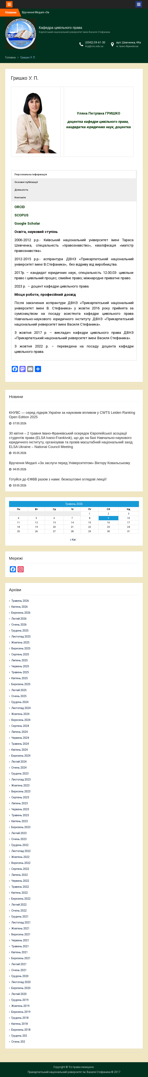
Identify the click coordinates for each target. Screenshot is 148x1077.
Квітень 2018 (19, 1023)
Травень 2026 (20, 600)
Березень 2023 (20, 827)
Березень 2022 (20, 898)
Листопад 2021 (21, 922)
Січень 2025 (19, 696)
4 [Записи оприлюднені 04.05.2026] (18, 518)
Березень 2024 (20, 755)
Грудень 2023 (20, 773)
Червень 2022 (20, 880)
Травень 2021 (20, 946)
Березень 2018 (20, 1029)
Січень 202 (18, 1041)
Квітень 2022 (19, 892)
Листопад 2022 (21, 851)
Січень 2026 (19, 624)
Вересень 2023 (20, 791)
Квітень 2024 (19, 749)
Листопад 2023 (21, 779)
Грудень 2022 (20, 845)
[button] (74, 174)
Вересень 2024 (20, 719)
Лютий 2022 (19, 904)
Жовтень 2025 (20, 642)
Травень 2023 (20, 815)
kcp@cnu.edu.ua (94, 46)
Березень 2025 (20, 684)
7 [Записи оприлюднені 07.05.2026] (72, 518)
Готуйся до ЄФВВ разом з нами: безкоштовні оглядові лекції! (58, 479)
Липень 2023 (19, 803)
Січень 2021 (19, 970)
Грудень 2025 (20, 630)
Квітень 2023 (19, 821)
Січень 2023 (19, 839)
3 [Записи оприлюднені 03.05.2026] (128, 513)
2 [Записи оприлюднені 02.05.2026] (108, 513)
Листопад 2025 (21, 636)
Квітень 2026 (19, 606)
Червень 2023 (20, 809)
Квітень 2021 (19, 952)
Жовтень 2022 (20, 856)
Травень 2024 (20, 743)
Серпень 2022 (20, 868)
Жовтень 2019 (20, 1005)
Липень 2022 (19, 874)
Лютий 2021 (19, 964)
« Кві (73, 539)
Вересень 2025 (20, 648)
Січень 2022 (19, 910)
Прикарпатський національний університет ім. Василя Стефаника (69, 1072)
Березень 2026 (20, 612)
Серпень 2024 (20, 725)
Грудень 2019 (20, 999)
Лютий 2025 (19, 690)
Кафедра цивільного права (60, 28)
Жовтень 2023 (20, 785)
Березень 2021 (20, 958)
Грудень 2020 (20, 976)
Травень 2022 (20, 886)
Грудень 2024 (20, 702)
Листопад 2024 (21, 708)
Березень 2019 (20, 1011)
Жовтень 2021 (20, 928)
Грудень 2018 (20, 1017)
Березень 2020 (20, 988)
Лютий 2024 (19, 761)
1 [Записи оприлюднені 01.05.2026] (89, 513)
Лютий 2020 (19, 994)
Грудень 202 (19, 1035)
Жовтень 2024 (20, 714)
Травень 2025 (20, 672)
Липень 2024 (19, 731)
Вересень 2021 (20, 934)
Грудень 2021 (20, 916)
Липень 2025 (19, 660)
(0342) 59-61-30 (95, 42)
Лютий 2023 (19, 833)
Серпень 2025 (20, 654)
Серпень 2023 (20, 797)
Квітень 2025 (19, 678)
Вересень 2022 (20, 862)
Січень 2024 (19, 767)
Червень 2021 (20, 940)
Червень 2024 (20, 737)
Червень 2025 (20, 666)
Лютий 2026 (19, 618)
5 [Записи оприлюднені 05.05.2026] (36, 518)
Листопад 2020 (21, 982)
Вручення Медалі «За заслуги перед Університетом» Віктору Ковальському (69, 463)
